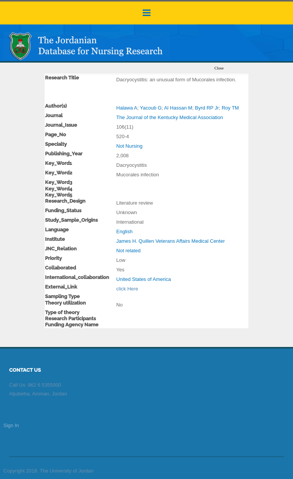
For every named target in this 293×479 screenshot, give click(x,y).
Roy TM (230, 108)
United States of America (143, 279)
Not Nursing (129, 146)
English (124, 231)
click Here (127, 289)
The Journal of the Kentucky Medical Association (169, 117)
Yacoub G (151, 108)
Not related (128, 250)
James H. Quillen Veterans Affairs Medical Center (170, 241)
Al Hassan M (178, 108)
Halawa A (126, 108)
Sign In (11, 425)
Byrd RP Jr (207, 108)
